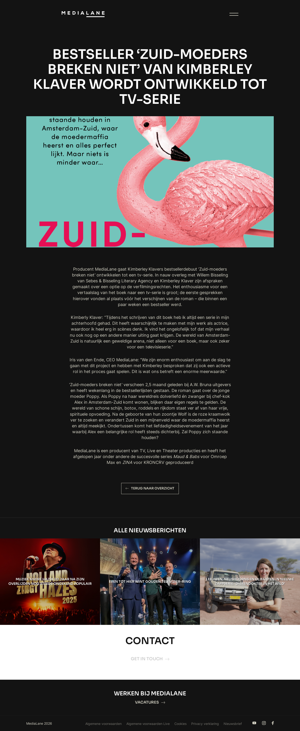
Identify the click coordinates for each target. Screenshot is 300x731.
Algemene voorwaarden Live (148, 724)
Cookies (180, 724)
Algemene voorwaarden (103, 724)
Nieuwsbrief (233, 724)
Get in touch (150, 658)
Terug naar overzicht (150, 488)
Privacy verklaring (205, 724)
